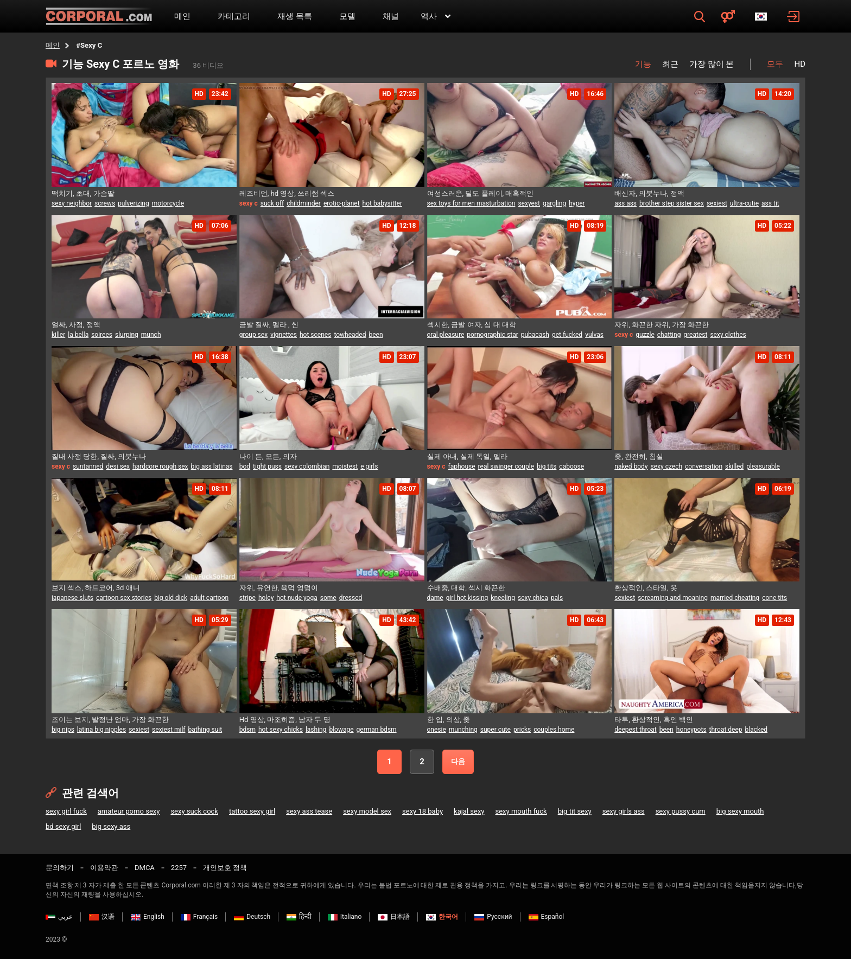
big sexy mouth (740, 811)
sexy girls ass (623, 811)
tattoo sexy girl (252, 811)
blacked (756, 729)
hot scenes (315, 334)
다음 (458, 761)
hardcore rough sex (160, 466)
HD (799, 64)
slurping (126, 334)
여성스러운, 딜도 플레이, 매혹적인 (480, 193)
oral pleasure (446, 334)
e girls (369, 466)
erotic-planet (341, 203)
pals (557, 597)
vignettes (283, 334)
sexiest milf (168, 729)
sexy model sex (367, 811)
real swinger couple (506, 466)
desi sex (118, 466)
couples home (554, 729)
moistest (345, 466)
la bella (78, 334)
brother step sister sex (671, 203)
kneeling (503, 597)
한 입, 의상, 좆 (449, 719)
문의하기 (60, 868)
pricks (522, 729)
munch (151, 334)
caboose (571, 466)
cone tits (774, 597)
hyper (577, 203)
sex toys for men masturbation (471, 203)
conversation (703, 466)
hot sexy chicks (280, 729)
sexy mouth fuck (521, 811)
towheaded (350, 334)
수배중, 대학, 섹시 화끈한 (466, 588)
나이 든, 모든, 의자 (268, 456)
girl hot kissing (467, 597)
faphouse (461, 466)
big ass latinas (212, 466)
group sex (253, 334)
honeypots (691, 729)
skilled (734, 466)
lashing (316, 729)
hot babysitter (382, 203)
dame (435, 597)
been (376, 334)
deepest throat (635, 729)
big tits (546, 466)
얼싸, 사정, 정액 (76, 325)
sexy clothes (728, 334)
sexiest (717, 203)
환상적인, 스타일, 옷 (645, 588)
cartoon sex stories (123, 597)
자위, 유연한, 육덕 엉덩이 (278, 588)
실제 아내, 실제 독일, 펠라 (467, 456)
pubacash (535, 334)
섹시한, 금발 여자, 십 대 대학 (471, 325)
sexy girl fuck (66, 811)
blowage (341, 729)
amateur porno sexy (129, 811)
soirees (101, 334)
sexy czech (667, 466)
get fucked (567, 334)
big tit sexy (575, 811)
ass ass (625, 203)
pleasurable (763, 466)
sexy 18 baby (422, 811)
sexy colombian (306, 466)
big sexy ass (111, 826)
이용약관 (104, 868)
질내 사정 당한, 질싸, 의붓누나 (99, 456)
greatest (695, 334)
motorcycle (168, 203)
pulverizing (133, 203)
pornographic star (492, 334)
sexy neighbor (72, 203)
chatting (669, 334)
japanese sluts (72, 597)
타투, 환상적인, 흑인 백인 (653, 719)
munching (463, 729)
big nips (63, 729)
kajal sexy (469, 811)
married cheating (734, 597)
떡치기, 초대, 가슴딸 (83, 193)
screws (104, 203)
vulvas (594, 334)
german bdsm (377, 729)
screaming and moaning (673, 597)
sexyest (529, 203)
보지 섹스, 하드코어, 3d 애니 (96, 588)
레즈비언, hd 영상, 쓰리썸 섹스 (287, 193)
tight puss (267, 466)
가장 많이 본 (711, 64)
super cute (495, 729)
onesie (436, 729)
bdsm (247, 729)
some (328, 597)
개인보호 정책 (225, 868)
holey (266, 597)
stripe (247, 597)
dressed (351, 597)
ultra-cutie (744, 203)
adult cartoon (209, 597)
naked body (630, 466)
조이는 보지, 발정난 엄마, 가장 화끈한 (110, 719)
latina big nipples (101, 729)
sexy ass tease (309, 811)
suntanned (88, 466)
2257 (179, 868)
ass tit (770, 203)
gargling (554, 203)
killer (58, 334)
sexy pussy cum (681, 811)
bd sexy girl (63, 826)
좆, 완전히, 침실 (638, 456)
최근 (670, 64)
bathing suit (205, 729)
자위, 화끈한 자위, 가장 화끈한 (661, 325)
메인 (53, 45)
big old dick (170, 597)
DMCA (145, 868)
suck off (272, 203)
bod (244, 466)
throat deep (725, 729)
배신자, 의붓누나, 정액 (649, 193)
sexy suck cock (194, 811)
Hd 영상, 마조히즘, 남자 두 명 (285, 719)
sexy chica (533, 597)
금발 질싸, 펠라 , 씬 (269, 325)
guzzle (645, 334)
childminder (304, 203)
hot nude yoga (296, 597)
